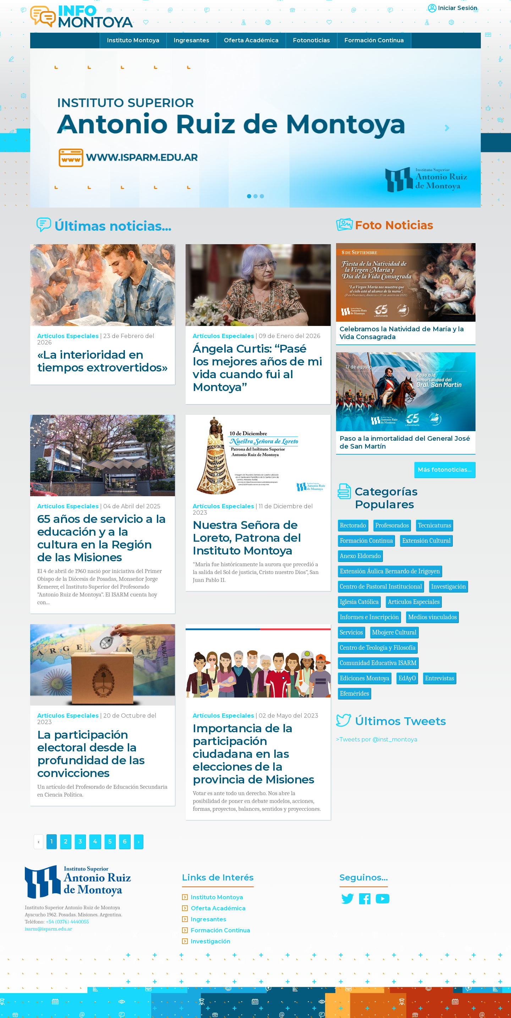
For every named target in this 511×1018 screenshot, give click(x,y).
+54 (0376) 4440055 (67, 921)
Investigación (448, 586)
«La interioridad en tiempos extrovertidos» (102, 361)
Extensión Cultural (426, 541)
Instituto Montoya (133, 40)
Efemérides (354, 693)
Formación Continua (374, 40)
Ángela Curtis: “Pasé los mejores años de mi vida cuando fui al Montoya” (257, 368)
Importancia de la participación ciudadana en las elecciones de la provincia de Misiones (253, 753)
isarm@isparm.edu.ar (48, 929)
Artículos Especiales (68, 336)
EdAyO (407, 678)
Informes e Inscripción (369, 617)
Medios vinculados (432, 617)
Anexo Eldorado (360, 556)
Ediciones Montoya (365, 678)
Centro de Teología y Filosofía (378, 648)
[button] (64, 128)
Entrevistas (439, 678)
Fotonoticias (311, 40)
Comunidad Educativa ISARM (378, 663)
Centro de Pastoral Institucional (381, 586)
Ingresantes (191, 40)
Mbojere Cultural (394, 632)
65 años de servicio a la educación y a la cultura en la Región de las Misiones (101, 538)
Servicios (351, 632)
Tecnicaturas (434, 525)
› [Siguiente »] (138, 841)
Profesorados (392, 525)
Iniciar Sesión (457, 8)
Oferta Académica (251, 40)
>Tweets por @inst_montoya (376, 739)
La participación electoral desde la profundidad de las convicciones (90, 754)
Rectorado (353, 525)
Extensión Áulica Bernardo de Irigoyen (390, 571)
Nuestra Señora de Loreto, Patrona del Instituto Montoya (247, 537)
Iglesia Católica (359, 602)
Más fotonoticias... (445, 469)
